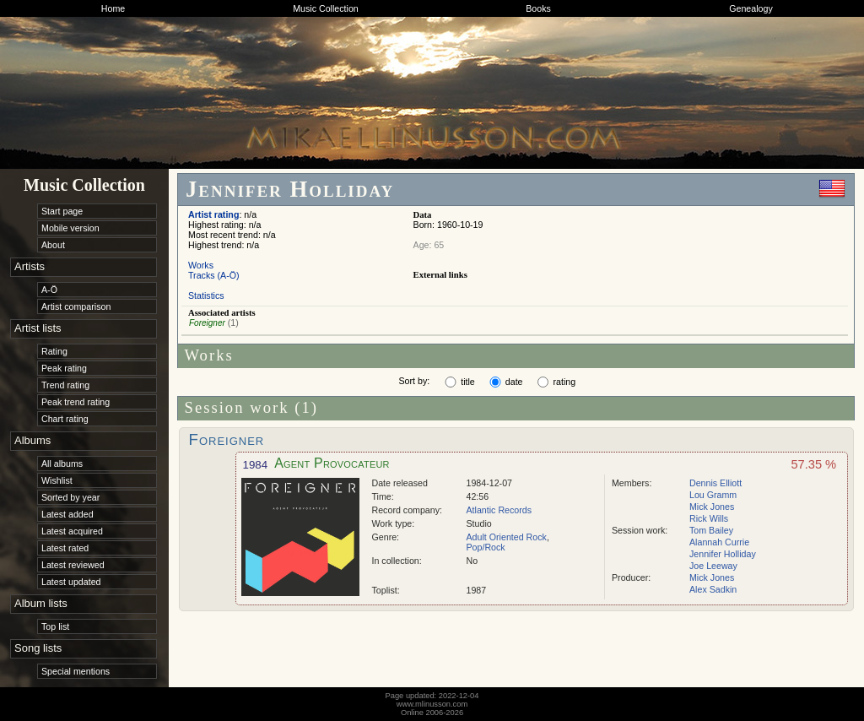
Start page (62, 211)
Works (200, 265)
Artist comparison (76, 306)
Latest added (67, 514)
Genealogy (751, 8)
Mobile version (70, 228)
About (53, 245)
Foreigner (207, 323)
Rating (54, 351)
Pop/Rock (486, 547)
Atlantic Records (499, 510)
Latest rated (65, 548)
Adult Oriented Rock (507, 537)
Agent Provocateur (332, 463)
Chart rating (65, 419)
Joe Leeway (713, 566)
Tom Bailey (711, 530)
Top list (55, 626)
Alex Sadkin (713, 589)
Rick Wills (708, 518)
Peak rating (64, 368)
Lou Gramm (713, 495)
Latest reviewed (73, 565)
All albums (62, 463)
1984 (255, 464)
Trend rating (65, 385)
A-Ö (49, 290)
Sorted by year (70, 497)
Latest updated (71, 582)
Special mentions (75, 671)
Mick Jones (711, 506)
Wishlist (57, 480)
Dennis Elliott (715, 483)
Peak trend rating (75, 402)
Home (113, 8)
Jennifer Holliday (722, 554)
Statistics (206, 295)
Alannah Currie (719, 542)
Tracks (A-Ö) (214, 275)
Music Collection (326, 8)
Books (538, 8)
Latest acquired (72, 531)
